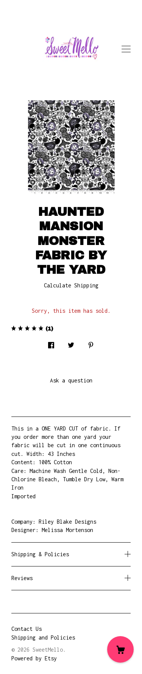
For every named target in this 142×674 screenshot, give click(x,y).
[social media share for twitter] (71, 343)
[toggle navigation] (126, 49)
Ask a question (71, 380)
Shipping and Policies (43, 637)
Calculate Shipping (71, 285)
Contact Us (26, 629)
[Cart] (120, 649)
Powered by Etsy (34, 658)
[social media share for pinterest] (91, 343)
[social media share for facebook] (51, 343)
